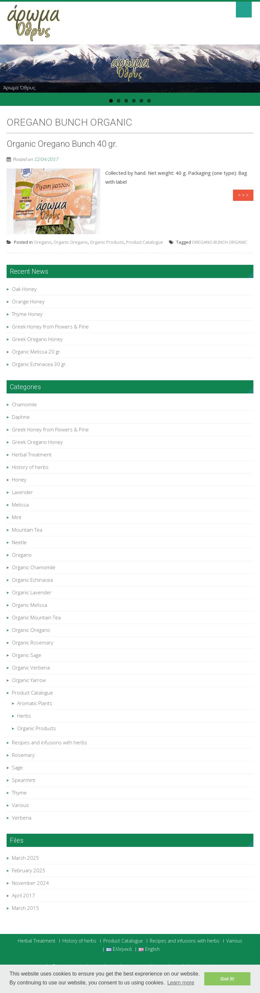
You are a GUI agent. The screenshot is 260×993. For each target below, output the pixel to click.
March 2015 (25, 908)
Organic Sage (26, 655)
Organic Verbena (31, 667)
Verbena (21, 817)
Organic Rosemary (32, 642)
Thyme (19, 792)
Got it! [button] (227, 978)
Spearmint (23, 780)
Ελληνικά (119, 949)
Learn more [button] (180, 982)
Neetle (19, 542)
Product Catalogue (144, 242)
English (149, 949)
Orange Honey (28, 301)
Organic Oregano (70, 242)
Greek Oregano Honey (37, 339)
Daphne (21, 417)
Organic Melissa (29, 605)
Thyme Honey (27, 314)
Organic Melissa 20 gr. (36, 351)
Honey (19, 479)
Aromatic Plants (34, 703)
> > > (243, 195)
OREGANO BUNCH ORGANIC (219, 242)
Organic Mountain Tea (36, 617)
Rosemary (23, 755)
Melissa (20, 504)
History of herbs (30, 467)
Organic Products (107, 242)
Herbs (24, 715)
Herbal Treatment (31, 454)
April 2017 (23, 895)
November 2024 (30, 883)
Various (20, 805)
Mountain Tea (27, 529)
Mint (16, 517)
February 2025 (28, 870)
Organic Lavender (31, 592)
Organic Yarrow (29, 680)
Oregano (42, 242)
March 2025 (25, 857)
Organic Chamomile (33, 567)
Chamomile (24, 404)
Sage (17, 767)
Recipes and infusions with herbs (49, 742)
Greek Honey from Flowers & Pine (50, 326)
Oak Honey (24, 289)
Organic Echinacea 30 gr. (39, 364)
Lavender (22, 492)
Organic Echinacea (32, 579)
